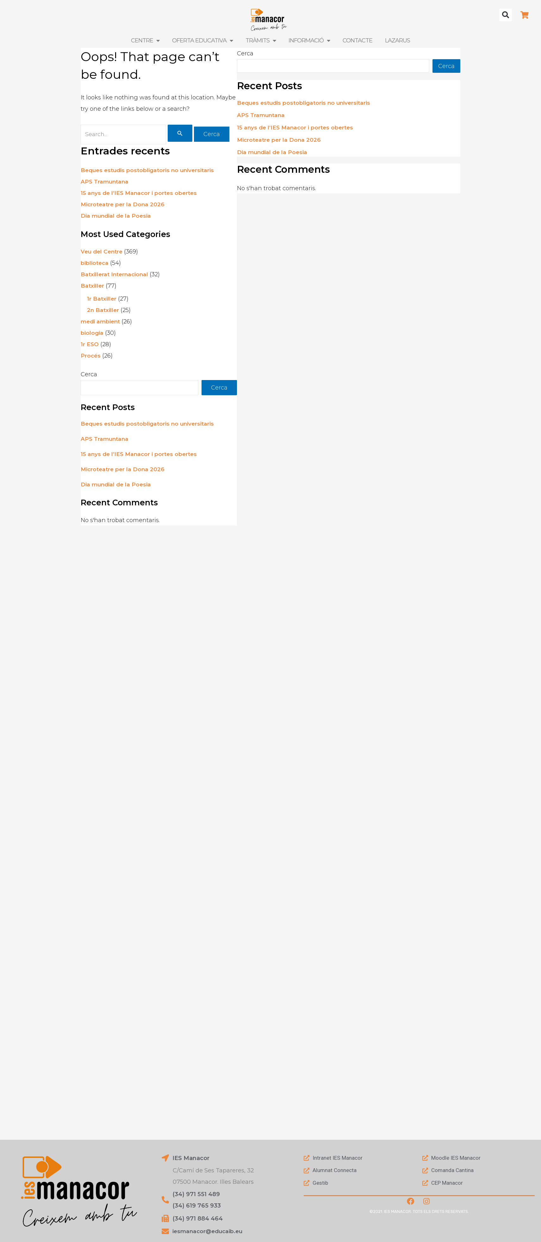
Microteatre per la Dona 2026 (124, 205)
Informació (309, 40)
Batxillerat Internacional (116, 275)
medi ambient (101, 322)
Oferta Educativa (202, 40)
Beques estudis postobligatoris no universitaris (150, 170)
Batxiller (93, 286)
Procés (91, 356)
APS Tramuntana (106, 182)
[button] (505, 15)
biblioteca (95, 263)
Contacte (357, 40)
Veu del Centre (103, 252)
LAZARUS (397, 40)
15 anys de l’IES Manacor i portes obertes (141, 193)
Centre (145, 40)
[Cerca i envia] (182, 133)
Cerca (89, 374)
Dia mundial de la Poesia (117, 216)
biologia (92, 333)
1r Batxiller (102, 299)
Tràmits (261, 40)
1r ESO (90, 345)
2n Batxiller (103, 311)
